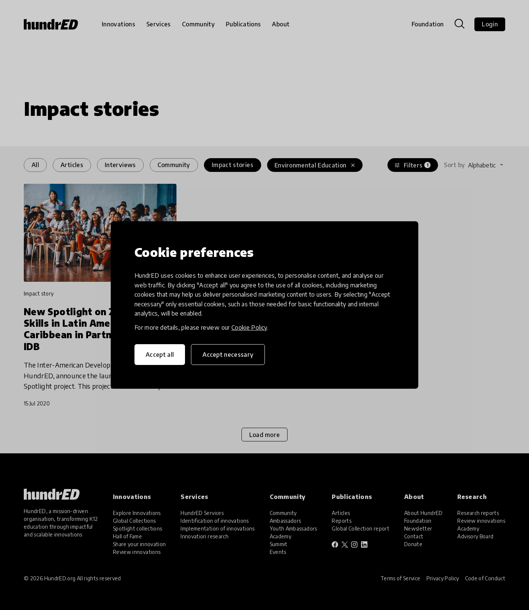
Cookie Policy (249, 327)
